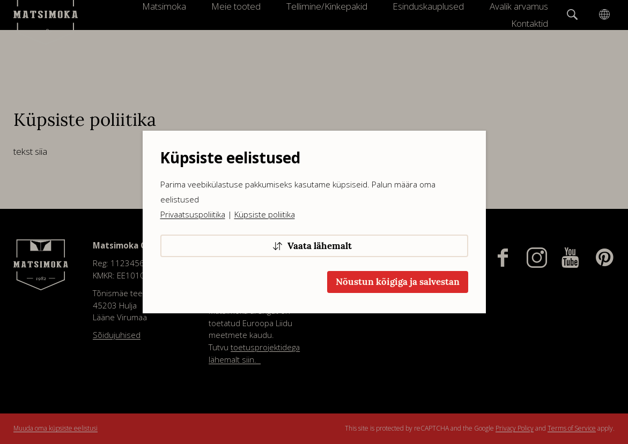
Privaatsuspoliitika (192, 214)
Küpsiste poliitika (264, 214)
